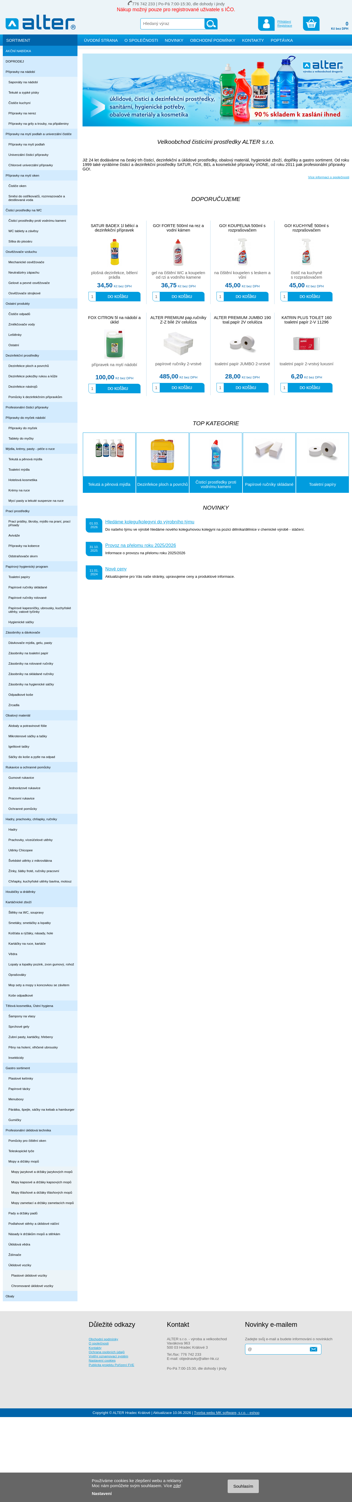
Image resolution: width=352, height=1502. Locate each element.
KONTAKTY (253, 40)
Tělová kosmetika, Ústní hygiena (29, 1006)
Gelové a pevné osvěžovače (29, 283)
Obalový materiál (18, 715)
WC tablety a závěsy (23, 231)
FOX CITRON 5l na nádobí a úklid (114, 319)
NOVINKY (174, 40)
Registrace (284, 25)
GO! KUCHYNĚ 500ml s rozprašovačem (306, 227)
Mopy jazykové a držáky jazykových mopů (41, 1171)
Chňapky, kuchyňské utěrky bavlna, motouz (40, 881)
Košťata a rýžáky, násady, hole (30, 933)
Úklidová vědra (19, 1244)
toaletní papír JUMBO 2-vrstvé (242, 364)
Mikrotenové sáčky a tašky (27, 736)
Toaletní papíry (19, 577)
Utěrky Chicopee (20, 850)
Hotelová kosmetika (22, 480)
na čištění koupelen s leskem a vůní (242, 275)
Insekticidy (16, 1057)
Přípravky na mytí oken (22, 175)
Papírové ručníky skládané (27, 587)
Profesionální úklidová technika (28, 1130)
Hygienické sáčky (21, 622)
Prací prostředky (17, 511)
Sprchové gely (18, 1026)
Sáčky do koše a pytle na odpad (31, 757)
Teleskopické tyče (21, 1151)
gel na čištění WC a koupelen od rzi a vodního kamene (178, 275)
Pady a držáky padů (23, 1213)
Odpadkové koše (20, 694)
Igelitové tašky (18, 746)
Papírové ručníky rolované (27, 597)
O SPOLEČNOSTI (141, 40)
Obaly (10, 1296)
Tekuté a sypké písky (23, 92)
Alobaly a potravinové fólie (27, 725)
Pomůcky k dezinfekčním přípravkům (35, 397)
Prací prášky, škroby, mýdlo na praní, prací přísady (39, 523)
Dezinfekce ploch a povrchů (28, 366)
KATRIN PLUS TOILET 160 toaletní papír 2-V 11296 (307, 319)
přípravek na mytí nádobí (114, 364)
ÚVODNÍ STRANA (101, 40)
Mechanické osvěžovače (26, 262)
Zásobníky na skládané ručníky (31, 674)
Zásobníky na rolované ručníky (30, 663)
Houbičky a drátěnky (20, 891)
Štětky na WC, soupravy (26, 912)
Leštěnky (15, 334)
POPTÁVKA (282, 40)
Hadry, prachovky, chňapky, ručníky (31, 819)
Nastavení (102, 1493)
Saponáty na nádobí (23, 82)
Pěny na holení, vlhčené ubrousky (33, 1047)
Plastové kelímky (20, 1078)
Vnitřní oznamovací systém (108, 1356)
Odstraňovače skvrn (23, 556)
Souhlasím (243, 1486)
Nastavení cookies (102, 1360)
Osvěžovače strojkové (24, 293)
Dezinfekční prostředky (22, 355)
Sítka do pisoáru (20, 241)
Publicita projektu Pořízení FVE (111, 1365)
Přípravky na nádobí (20, 71)
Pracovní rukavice (21, 798)
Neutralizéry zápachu (23, 272)
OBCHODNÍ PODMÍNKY (212, 40)
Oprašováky (17, 974)
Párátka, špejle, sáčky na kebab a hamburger (41, 1109)
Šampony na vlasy (21, 1016)
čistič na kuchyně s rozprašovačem (306, 275)
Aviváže (14, 535)
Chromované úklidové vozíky (32, 1286)
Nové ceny (116, 568)
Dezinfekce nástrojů (22, 386)
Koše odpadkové (20, 995)
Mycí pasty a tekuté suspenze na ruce (36, 500)
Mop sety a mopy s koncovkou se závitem (38, 985)
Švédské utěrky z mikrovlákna (30, 860)
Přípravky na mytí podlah (26, 144)
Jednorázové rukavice (24, 788)
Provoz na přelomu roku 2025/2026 (140, 545)
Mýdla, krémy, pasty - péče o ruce (30, 448)
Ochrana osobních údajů (107, 1352)
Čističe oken (17, 186)
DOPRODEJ (15, 61)
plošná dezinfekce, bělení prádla (114, 275)
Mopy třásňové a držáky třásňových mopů (41, 1192)
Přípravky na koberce (24, 545)
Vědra (12, 954)
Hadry (12, 829)
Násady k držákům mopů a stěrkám (34, 1234)
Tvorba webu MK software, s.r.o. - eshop (226, 1413)
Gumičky (14, 1120)
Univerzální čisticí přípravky (28, 154)
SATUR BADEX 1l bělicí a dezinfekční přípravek (114, 227)
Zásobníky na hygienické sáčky (31, 684)
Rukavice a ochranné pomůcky (28, 767)
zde (176, 1485)
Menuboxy (16, 1099)
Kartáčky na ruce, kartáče (27, 943)
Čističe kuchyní (19, 103)
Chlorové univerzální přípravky (30, 165)
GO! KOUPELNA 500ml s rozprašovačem (242, 227)
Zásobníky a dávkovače (23, 632)
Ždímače (14, 1254)
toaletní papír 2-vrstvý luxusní (306, 364)
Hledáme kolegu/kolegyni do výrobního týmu (149, 521)
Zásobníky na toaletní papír (28, 653)
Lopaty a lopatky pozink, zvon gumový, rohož (41, 964)
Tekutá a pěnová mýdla (25, 459)
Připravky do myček (22, 428)
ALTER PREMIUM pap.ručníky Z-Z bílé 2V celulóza (178, 319)
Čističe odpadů (19, 314)
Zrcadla (13, 705)
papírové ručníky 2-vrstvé (178, 364)
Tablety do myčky (21, 438)
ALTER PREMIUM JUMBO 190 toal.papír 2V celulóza (242, 319)
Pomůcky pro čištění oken (27, 1140)
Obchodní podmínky (103, 1339)
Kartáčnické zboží (19, 902)
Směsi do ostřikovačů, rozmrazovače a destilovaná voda (36, 198)
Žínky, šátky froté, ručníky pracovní (33, 871)
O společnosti (99, 1343)
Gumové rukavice (21, 777)
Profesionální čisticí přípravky (27, 407)
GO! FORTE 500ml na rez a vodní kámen (178, 227)
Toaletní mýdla (19, 469)
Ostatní (13, 345)
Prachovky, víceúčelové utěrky (30, 840)
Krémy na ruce (19, 490)
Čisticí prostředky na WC (24, 210)
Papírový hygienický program (27, 566)
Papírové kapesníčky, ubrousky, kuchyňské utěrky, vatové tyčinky (39, 609)
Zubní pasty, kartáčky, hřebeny (30, 1037)
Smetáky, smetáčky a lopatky (29, 923)
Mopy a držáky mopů (23, 1161)
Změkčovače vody (21, 324)
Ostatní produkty (18, 303)
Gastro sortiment (18, 1068)
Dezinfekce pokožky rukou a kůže (33, 376)
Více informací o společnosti (328, 177)
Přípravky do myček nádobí (25, 417)
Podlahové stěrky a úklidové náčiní (33, 1223)
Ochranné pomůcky (22, 808)
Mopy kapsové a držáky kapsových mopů (41, 1182)
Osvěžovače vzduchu (21, 251)
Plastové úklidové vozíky (29, 1275)
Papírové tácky (19, 1088)
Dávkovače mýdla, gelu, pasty (30, 642)
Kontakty (95, 1348)
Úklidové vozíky (19, 1265)
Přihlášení (284, 21)
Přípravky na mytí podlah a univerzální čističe (39, 134)
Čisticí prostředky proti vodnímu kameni (37, 220)
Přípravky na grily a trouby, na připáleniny (38, 123)
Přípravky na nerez (22, 113)
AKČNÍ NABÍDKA (18, 51)
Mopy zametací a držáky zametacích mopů (42, 1203)
